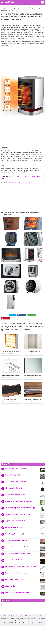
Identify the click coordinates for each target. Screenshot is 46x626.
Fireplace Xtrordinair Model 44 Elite (16, 540)
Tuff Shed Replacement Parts (14, 527)
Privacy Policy (38, 616)
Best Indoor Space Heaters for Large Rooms (19, 183)
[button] (42, 2)
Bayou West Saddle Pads (9, 399)
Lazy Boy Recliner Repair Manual (15, 494)
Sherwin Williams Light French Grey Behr (17, 547)
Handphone (18, 176)
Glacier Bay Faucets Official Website (16, 481)
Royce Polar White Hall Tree (32, 351)
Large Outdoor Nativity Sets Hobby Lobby (17, 553)
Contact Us (12, 616)
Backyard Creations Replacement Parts (17, 592)
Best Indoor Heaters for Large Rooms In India (15, 351)
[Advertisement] (23, 60)
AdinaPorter (8, 2)
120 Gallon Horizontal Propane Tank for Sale (18, 468)
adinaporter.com (28, 623)
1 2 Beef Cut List (10, 586)
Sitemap (6, 616)
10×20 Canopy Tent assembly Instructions (17, 534)
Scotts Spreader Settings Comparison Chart (18, 514)
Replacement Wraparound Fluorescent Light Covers (21, 566)
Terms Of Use (25, 616)
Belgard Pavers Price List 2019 (14, 579)
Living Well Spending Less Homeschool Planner (15, 375)
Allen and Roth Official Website (14, 488)
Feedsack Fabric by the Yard (13, 475)
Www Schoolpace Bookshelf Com (15, 560)
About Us (31, 616)
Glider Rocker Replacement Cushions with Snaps (20, 508)
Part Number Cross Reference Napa (16, 573)
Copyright (18, 616)
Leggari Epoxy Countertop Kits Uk (15, 521)
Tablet (26, 176)
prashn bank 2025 (37, 623)
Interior (3, 22)
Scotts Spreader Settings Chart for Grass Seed (18, 501)
